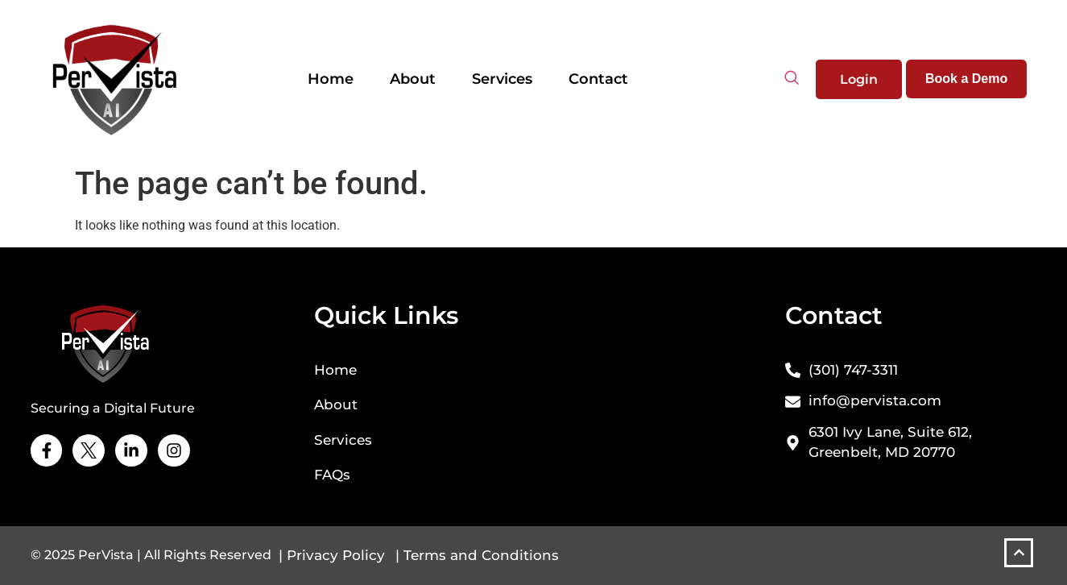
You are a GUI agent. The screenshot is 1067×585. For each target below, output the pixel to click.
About (413, 79)
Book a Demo (966, 78)
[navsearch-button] (791, 79)
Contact (598, 79)
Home (331, 79)
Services (502, 79)
